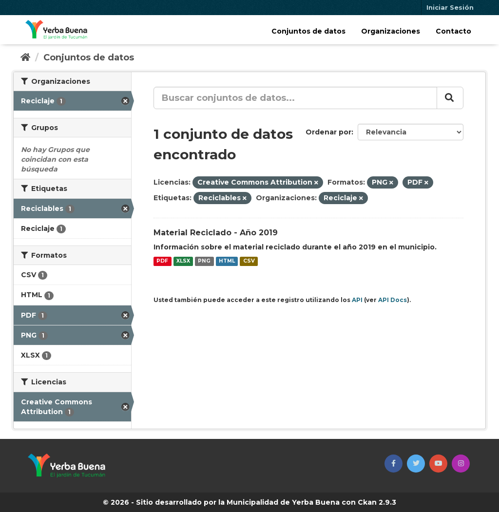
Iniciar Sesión (450, 7)
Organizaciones (390, 31)
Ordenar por (328, 132)
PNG (204, 261)
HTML (227, 261)
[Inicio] (25, 57)
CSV (249, 261)
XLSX (183, 261)
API (357, 299)
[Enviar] (450, 98)
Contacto (453, 31)
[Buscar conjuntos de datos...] (295, 98)
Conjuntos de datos (308, 31)
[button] (393, 464)
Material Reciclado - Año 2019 (216, 232)
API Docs (392, 299)
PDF (162, 261)
